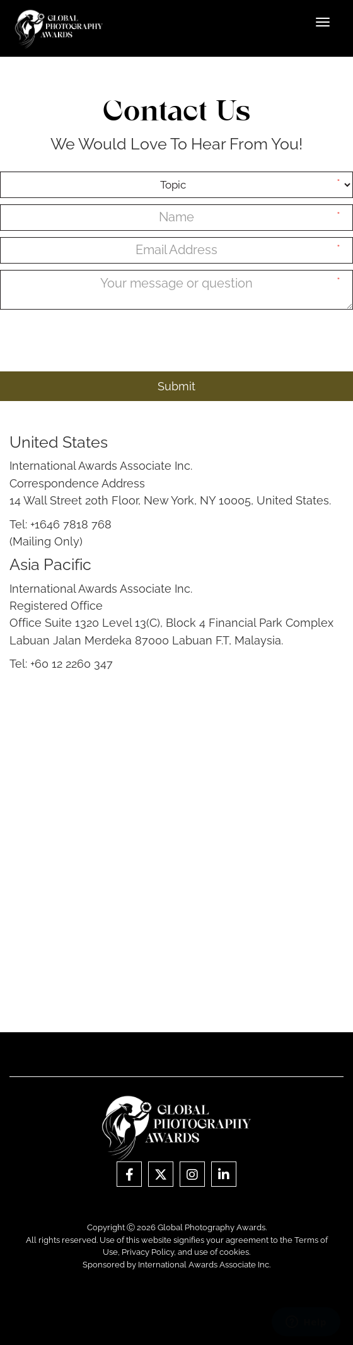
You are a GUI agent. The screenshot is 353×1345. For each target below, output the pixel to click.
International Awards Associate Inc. (204, 1264)
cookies (234, 1252)
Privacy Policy (148, 1252)
